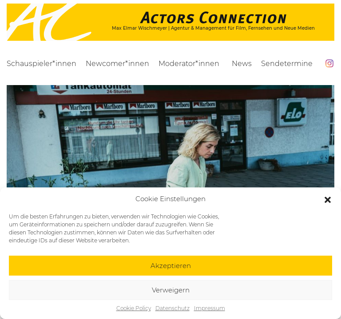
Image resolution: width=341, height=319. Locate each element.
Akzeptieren (171, 265)
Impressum (209, 308)
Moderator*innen (189, 63)
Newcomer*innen (117, 63)
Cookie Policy (133, 308)
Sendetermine (287, 63)
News (242, 63)
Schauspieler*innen (41, 63)
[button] (327, 199)
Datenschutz (172, 308)
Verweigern (171, 290)
